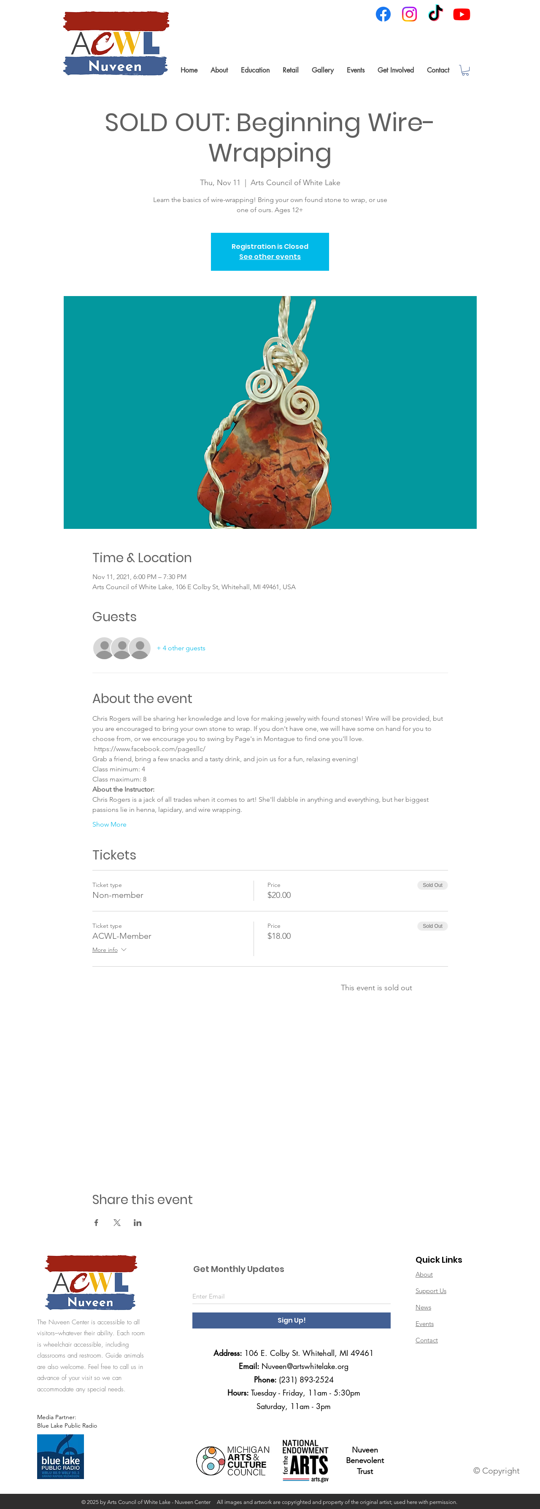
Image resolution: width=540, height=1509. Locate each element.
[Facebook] (383, 14)
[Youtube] (462, 14)
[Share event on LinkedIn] (138, 1222)
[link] (465, 70)
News (423, 1307)
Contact (427, 1340)
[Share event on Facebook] (96, 1222)
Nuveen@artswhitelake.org (305, 1366)
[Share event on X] (117, 1222)
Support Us (431, 1291)
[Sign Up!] (291, 1320)
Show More (109, 824)
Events (425, 1324)
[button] (219, 70)
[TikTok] (436, 14)
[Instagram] (409, 14)
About (424, 1274)
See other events (270, 256)
